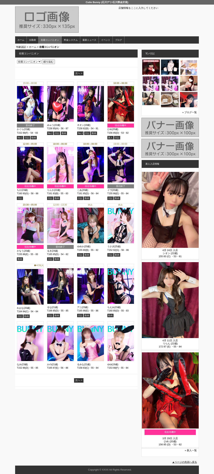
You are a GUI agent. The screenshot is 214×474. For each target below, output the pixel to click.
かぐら (20, 129)
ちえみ (110, 307)
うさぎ (110, 246)
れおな (20, 308)
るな (49, 307)
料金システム (71, 40)
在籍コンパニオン (50, 40)
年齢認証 (21, 47)
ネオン (80, 125)
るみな (80, 364)
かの (49, 364)
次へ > (78, 73)
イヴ (109, 190)
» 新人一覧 (191, 450)
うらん (166, 343)
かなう (20, 251)
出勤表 (32, 40)
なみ (19, 364)
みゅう (50, 125)
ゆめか (80, 246)
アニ (79, 307)
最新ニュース (89, 40)
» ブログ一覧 (189, 112)
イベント (105, 40)
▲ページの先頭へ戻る (184, 462)
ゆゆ (109, 364)
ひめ (109, 129)
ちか (19, 190)
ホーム (20, 40)
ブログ (118, 40)
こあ (79, 190)
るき (49, 251)
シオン (166, 253)
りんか (50, 190)
